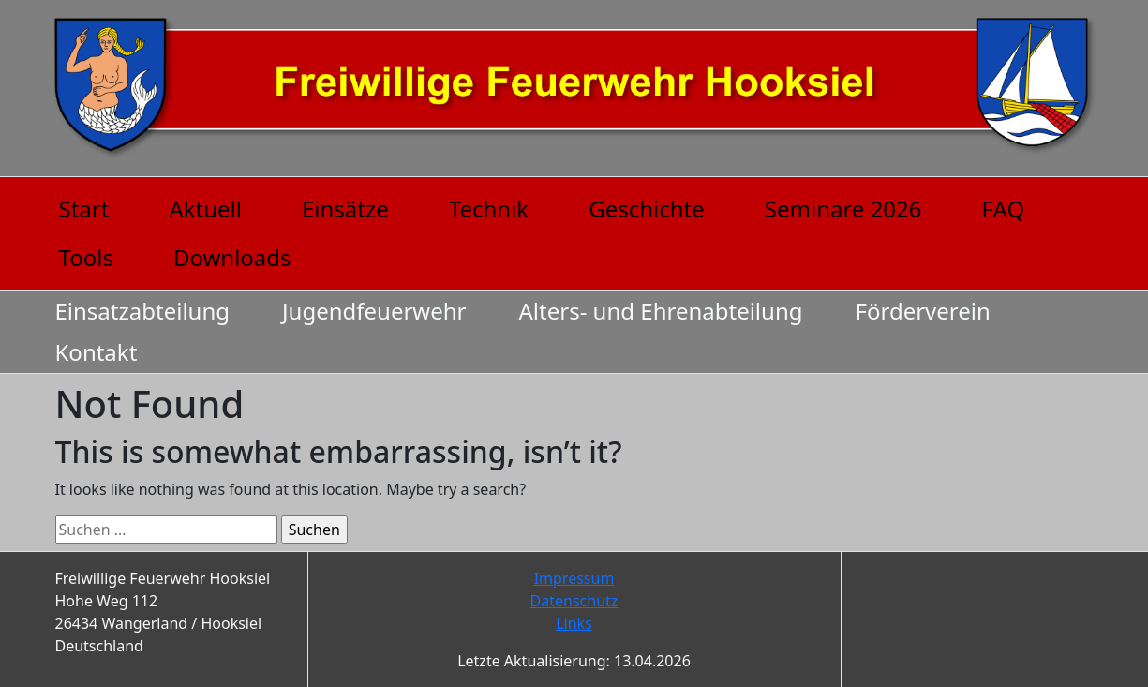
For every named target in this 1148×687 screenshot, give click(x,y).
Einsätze (345, 208)
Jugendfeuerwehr (374, 310)
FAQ (1003, 208)
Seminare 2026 (843, 208)
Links (574, 623)
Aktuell (205, 208)
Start (84, 208)
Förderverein (923, 310)
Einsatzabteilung (143, 310)
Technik (489, 208)
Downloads (232, 257)
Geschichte (647, 208)
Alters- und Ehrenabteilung (661, 310)
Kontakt (96, 351)
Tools (86, 257)
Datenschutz (574, 600)
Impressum (574, 578)
